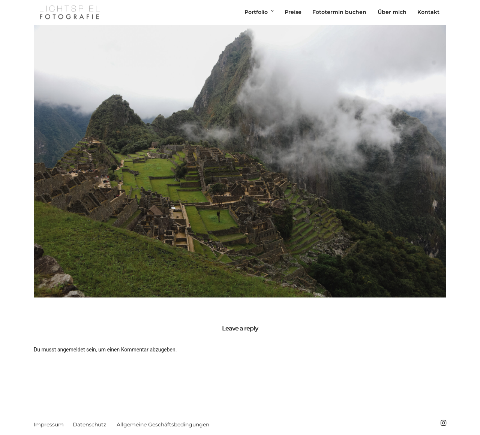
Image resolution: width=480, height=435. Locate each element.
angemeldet (71, 350)
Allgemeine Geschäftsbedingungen (163, 424)
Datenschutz (89, 424)
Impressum (49, 424)
